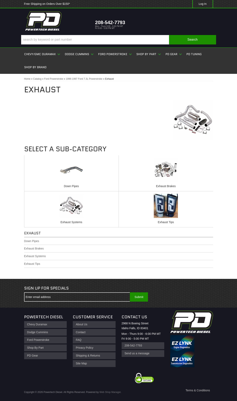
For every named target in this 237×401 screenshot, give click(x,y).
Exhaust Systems (71, 222)
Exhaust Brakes (166, 186)
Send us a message (137, 353)
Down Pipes (71, 186)
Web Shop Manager (110, 392)
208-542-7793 (133, 345)
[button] (118, 39)
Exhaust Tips (166, 222)
